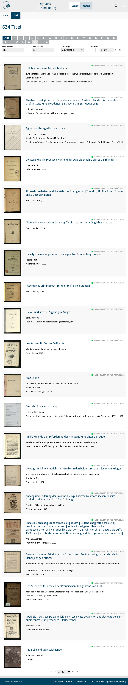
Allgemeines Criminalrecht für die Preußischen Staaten (58, 285)
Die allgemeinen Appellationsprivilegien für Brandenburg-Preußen (64, 254)
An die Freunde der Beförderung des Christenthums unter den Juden (66, 436)
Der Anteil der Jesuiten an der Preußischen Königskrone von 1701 (64, 586)
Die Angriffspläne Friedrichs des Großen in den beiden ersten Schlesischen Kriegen (74, 468)
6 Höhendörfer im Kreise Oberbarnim (47, 68)
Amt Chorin (32, 378)
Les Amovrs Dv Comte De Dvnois (45, 343)
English (75, 5)
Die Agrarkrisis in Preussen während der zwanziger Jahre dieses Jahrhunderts (71, 159)
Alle (6, 37)
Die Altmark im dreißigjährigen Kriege (48, 312)
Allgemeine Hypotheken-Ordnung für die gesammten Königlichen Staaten (69, 222)
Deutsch (86, 5)
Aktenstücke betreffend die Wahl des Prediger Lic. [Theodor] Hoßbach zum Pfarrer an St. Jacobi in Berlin (74, 192)
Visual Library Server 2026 (13, 681)
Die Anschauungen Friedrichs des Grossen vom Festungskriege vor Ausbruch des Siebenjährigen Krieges (73, 556)
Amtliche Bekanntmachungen (43, 406)
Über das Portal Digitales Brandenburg (108, 681)
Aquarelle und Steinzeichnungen (44, 649)
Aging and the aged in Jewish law (45, 128)
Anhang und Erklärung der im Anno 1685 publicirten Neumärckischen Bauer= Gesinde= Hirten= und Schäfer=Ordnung (70, 497)
